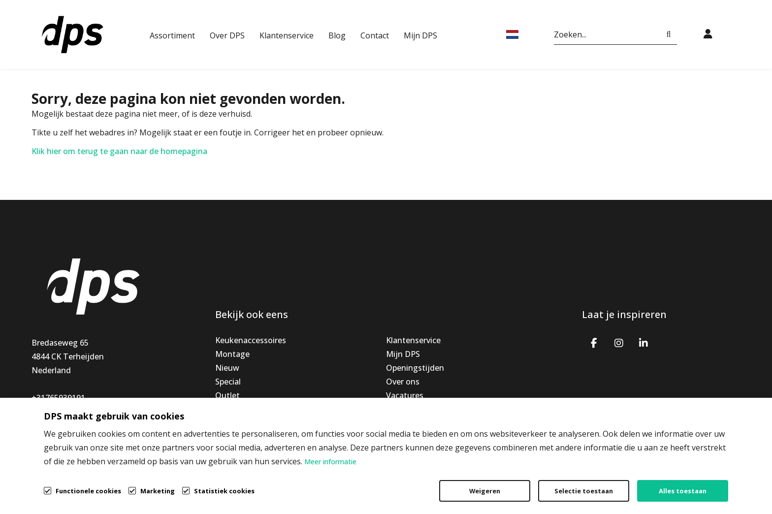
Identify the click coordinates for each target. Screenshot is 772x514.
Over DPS (227, 35)
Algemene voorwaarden (526, 482)
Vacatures (404, 395)
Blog (337, 35)
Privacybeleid (619, 482)
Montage (232, 354)
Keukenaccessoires (250, 340)
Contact (374, 35)
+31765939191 (58, 397)
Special (228, 381)
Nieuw (227, 367)
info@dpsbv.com (63, 411)
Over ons (402, 381)
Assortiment (172, 35)
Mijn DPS (420, 35)
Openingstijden (415, 367)
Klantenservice (286, 35)
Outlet (227, 395)
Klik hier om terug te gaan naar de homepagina (119, 151)
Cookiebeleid (692, 482)
